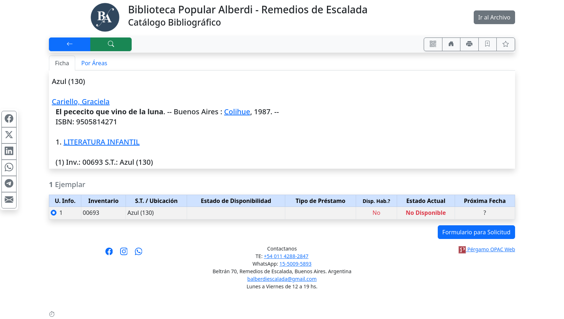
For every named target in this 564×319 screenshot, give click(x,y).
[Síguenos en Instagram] (124, 254)
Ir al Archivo (494, 17)
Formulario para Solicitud (476, 232)
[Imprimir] (469, 44)
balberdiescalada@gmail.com (282, 278)
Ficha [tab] (62, 63)
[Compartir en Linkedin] (9, 151)
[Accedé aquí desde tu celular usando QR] (433, 44)
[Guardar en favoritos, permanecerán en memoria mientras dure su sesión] (487, 44)
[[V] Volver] (70, 44)
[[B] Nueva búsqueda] (111, 44)
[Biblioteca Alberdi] (105, 17)
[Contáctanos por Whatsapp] (138, 254)
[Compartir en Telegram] (9, 184)
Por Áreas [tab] (94, 63)
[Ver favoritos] (505, 44)
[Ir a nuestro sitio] (451, 44)
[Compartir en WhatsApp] (9, 167)
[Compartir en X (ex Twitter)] (9, 135)
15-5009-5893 (295, 263)
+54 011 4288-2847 (286, 256)
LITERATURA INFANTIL (101, 142)
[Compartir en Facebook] (9, 119)
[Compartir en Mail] (9, 200)
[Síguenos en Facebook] (109, 254)
